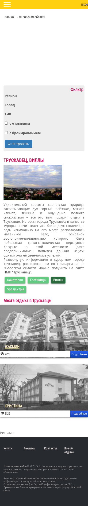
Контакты (50, 448)
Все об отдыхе (69, 450)
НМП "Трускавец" (17, 272)
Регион (11, 96)
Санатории (15, 280)
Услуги (8, 448)
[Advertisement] (32, 51)
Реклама (29, 448)
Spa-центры (15, 289)
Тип (8, 114)
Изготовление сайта (15, 466)
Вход (84, 5)
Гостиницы (38, 280)
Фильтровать (18, 144)
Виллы (58, 280)
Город (10, 105)
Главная (9, 17)
